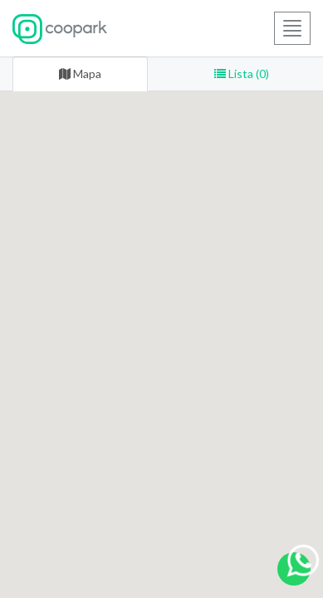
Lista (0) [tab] (241, 73)
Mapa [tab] (80, 73)
